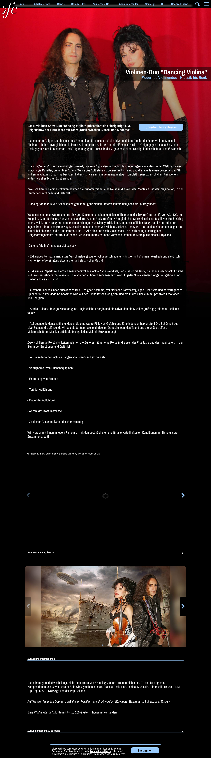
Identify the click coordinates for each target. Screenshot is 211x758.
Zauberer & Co (101, 4)
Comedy (149, 4)
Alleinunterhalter (128, 4)
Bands (61, 4)
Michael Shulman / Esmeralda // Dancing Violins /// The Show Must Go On (63, 454)
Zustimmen (145, 753)
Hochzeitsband (179, 4)
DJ (162, 4)
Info (22, 4)
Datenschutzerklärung (100, 754)
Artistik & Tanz (42, 4)
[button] (28, 495)
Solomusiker (78, 4)
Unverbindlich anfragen (161, 127)
